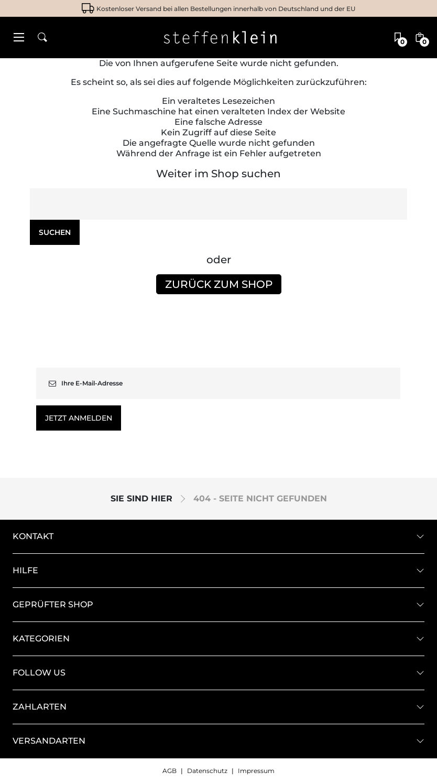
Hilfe (25, 570)
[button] (19, 37)
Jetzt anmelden (78, 418)
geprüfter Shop (53, 604)
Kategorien (41, 639)
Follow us (39, 673)
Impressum (256, 771)
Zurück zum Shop (218, 284)
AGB (169, 771)
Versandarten (49, 741)
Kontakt (33, 536)
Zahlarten (40, 707)
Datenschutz (207, 771)
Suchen (55, 232)
